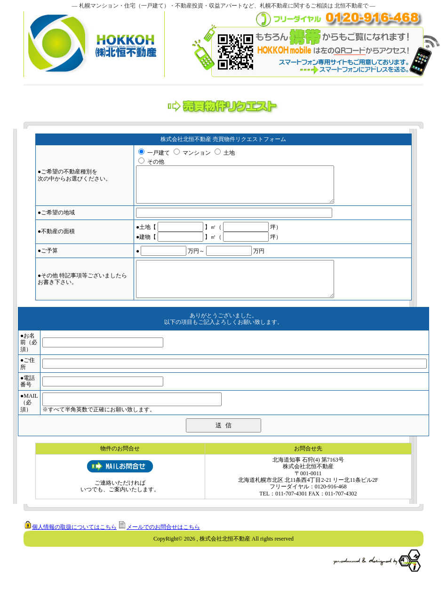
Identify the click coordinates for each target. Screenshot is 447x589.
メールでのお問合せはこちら (163, 541)
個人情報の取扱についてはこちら (74, 541)
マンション (197, 152)
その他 (155, 161)
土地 (229, 152)
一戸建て (158, 152)
